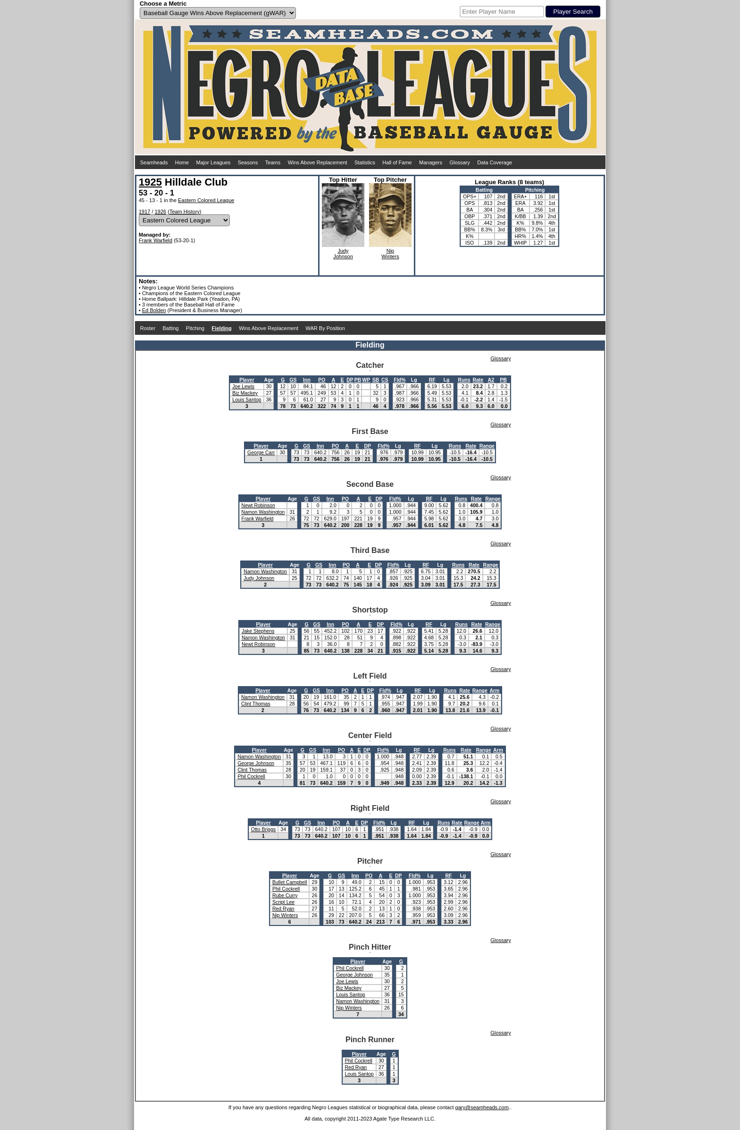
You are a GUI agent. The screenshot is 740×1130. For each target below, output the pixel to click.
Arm (494, 690)
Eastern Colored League (206, 200)
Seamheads (154, 162)
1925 (150, 182)
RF (432, 379)
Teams (272, 162)
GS (292, 379)
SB (375, 379)
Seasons (248, 162)
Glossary (459, 162)
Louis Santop (246, 399)
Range (487, 446)
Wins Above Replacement (317, 162)
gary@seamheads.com (482, 1107)
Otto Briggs (263, 829)
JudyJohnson (343, 253)
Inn (307, 379)
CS (384, 379)
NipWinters (390, 253)
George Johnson (255, 763)
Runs (464, 379)
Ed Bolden (154, 310)
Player (246, 379)
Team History (184, 211)
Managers (430, 162)
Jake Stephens (258, 631)
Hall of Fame (397, 162)
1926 (160, 211)
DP (349, 379)
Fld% (399, 379)
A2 (491, 379)
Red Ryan (283, 908)
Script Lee (283, 902)
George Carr (261, 452)
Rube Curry (285, 895)
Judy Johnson (259, 578)
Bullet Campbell (289, 882)
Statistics (364, 162)
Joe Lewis (243, 386)
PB (358, 379)
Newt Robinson (258, 505)
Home (182, 162)
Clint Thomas (255, 703)
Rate (477, 379)
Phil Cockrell (251, 776)
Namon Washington (263, 512)
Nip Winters (285, 915)
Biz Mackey (245, 393)
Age (269, 379)
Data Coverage (494, 162)
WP (366, 379)
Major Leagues (213, 162)
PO (321, 379)
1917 (144, 211)
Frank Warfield (155, 240)
